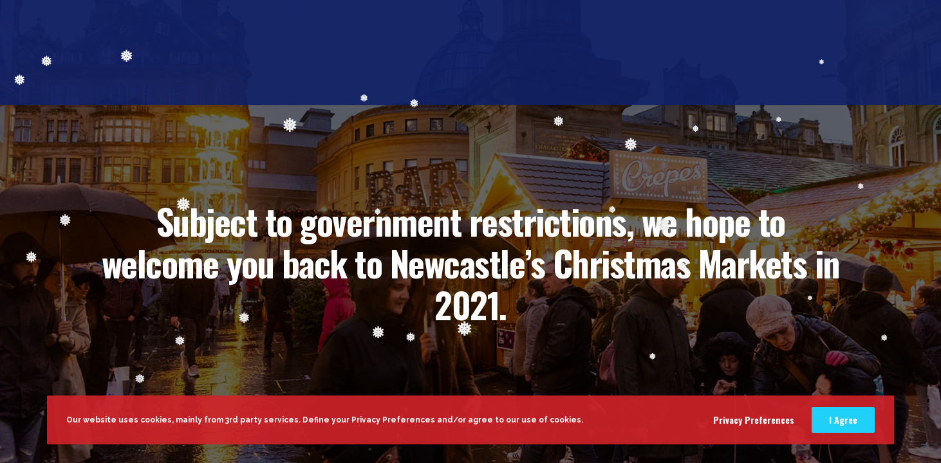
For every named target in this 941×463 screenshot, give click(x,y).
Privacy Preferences (753, 419)
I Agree (843, 419)
